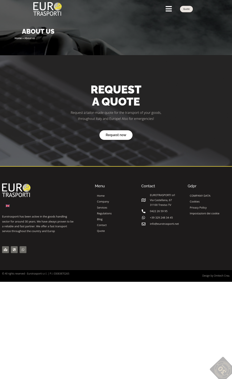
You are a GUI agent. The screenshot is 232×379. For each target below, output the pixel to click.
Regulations (104, 213)
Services (103, 207)
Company (103, 201)
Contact (102, 225)
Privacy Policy (198, 207)
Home (18, 38)
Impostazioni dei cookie (205, 213)
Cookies (195, 201)
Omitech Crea (221, 275)
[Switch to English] (8, 205)
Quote (101, 231)
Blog (100, 219)
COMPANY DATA (200, 196)
